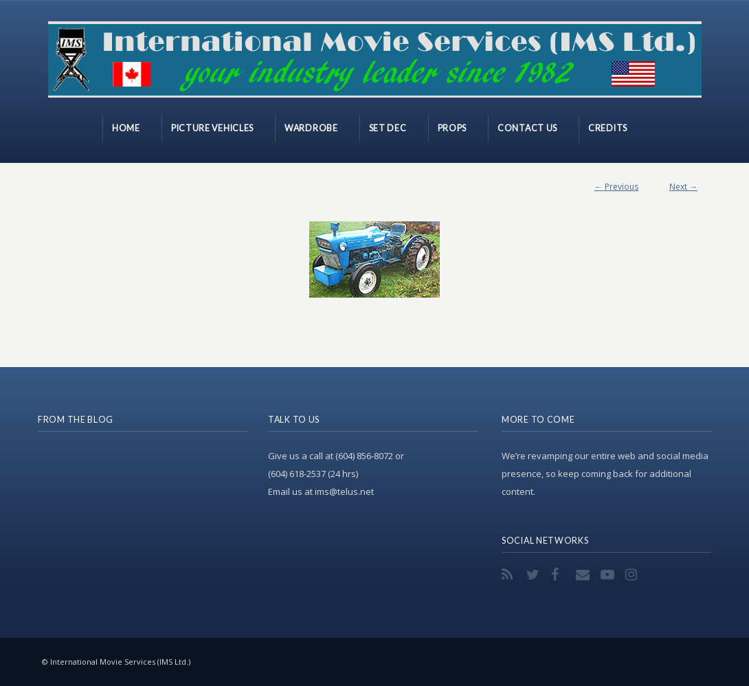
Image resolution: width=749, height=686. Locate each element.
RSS (510, 575)
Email (584, 575)
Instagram (633, 575)
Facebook (559, 575)
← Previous (616, 186)
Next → (683, 186)
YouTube (609, 575)
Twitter (534, 575)
